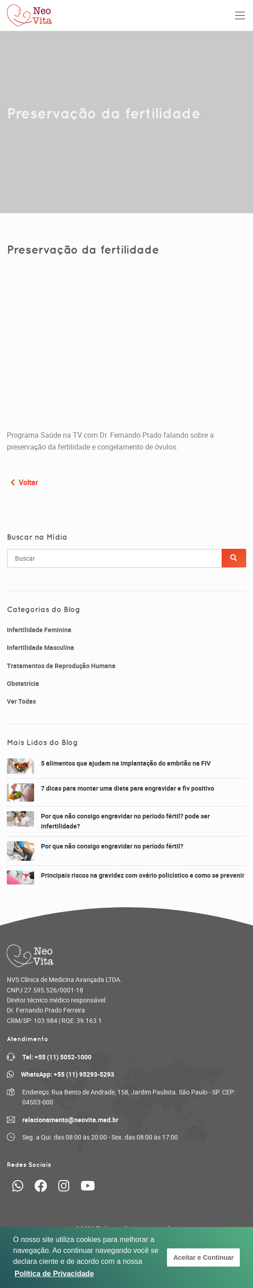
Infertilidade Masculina (40, 647)
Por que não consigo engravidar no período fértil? (112, 846)
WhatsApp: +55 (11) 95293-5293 (67, 1074)
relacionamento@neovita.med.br (70, 1119)
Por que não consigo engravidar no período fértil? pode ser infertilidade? (125, 821)
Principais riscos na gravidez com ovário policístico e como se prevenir (142, 875)
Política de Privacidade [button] (54, 1274)
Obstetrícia (23, 683)
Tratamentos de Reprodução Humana (61, 665)
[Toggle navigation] (240, 15)
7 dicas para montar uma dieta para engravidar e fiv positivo (127, 788)
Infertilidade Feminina (39, 629)
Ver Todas (21, 701)
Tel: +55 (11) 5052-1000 (56, 1057)
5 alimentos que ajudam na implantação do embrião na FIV (126, 763)
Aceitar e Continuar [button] (203, 1257)
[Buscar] (234, 558)
